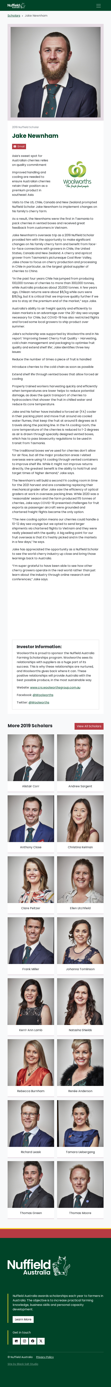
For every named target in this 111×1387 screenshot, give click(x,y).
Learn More (23, 1319)
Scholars (14, 15)
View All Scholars (89, 726)
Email (19, 146)
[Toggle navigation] (99, 5)
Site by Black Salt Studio (23, 1364)
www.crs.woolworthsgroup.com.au (55, 687)
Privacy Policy (45, 1357)
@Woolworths (43, 695)
